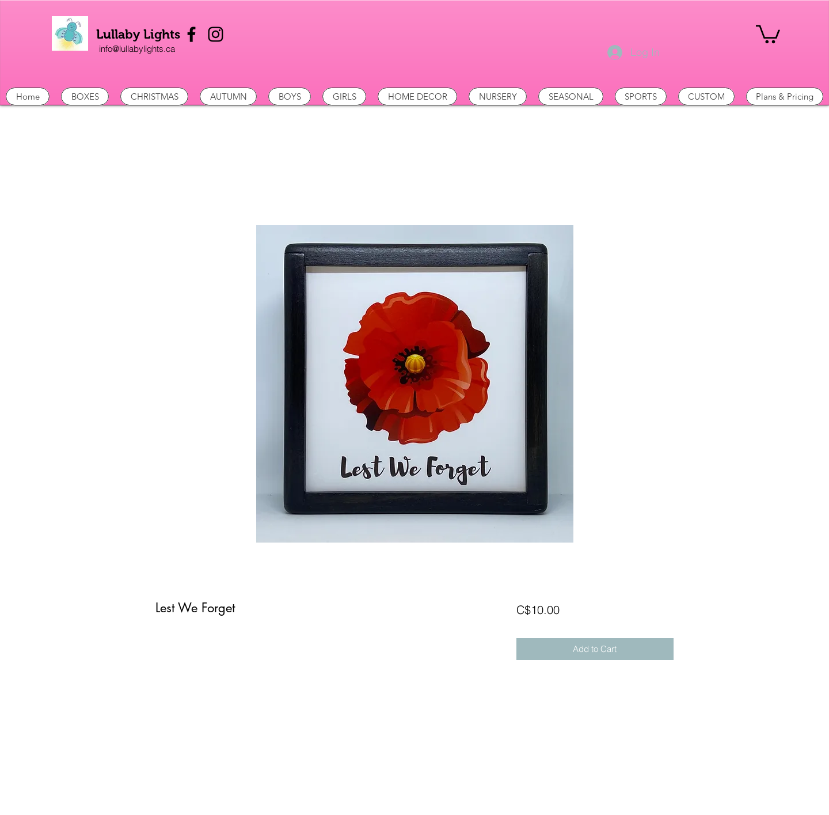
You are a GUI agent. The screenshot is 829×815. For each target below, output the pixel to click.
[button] (768, 33)
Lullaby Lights (138, 34)
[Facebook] (191, 34)
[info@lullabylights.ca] (137, 48)
